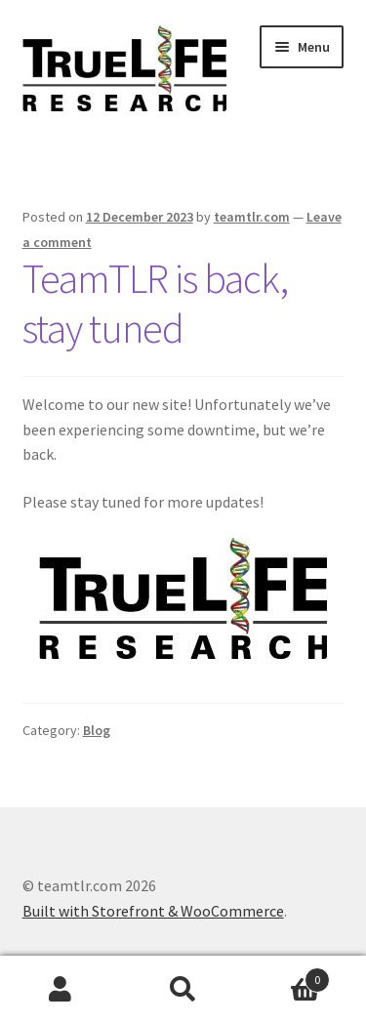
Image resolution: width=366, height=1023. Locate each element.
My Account (61, 990)
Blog (96, 730)
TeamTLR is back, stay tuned (155, 303)
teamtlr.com (252, 216)
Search (183, 990)
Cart (287, 976)
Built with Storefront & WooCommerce (153, 911)
